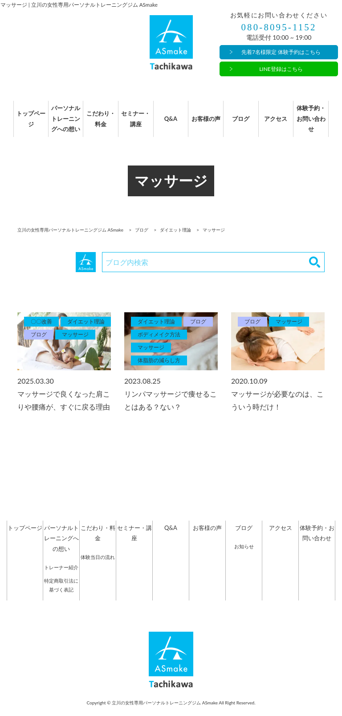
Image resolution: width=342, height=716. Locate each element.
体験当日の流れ (98, 566)
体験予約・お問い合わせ (317, 123)
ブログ (243, 123)
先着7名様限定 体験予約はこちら (281, 52)
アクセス (280, 123)
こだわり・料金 (98, 123)
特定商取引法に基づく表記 (61, 594)
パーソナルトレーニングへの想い (61, 123)
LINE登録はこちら (281, 69)
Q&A (170, 123)
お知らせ (244, 556)
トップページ (25, 123)
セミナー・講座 (134, 123)
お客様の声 (207, 123)
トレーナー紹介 (61, 576)
